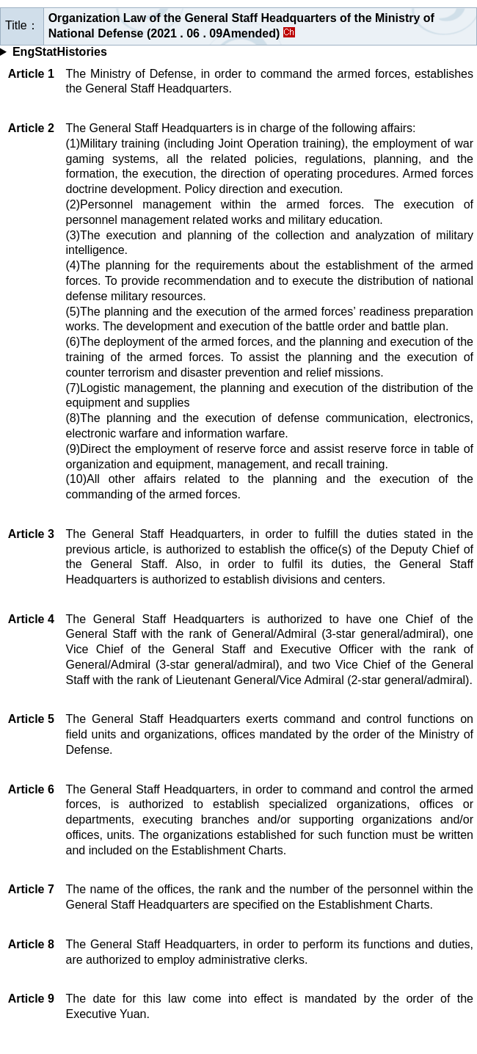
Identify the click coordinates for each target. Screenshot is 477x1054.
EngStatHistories (59, 52)
